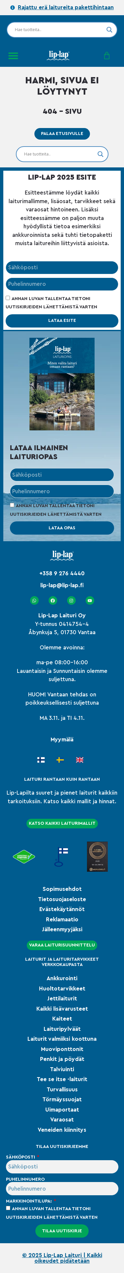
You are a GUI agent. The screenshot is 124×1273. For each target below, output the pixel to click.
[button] (13, 56)
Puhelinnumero (25, 1179)
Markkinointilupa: (29, 1201)
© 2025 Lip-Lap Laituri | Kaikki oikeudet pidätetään (62, 1258)
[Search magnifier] (109, 29)
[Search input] (59, 29)
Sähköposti (21, 1157)
